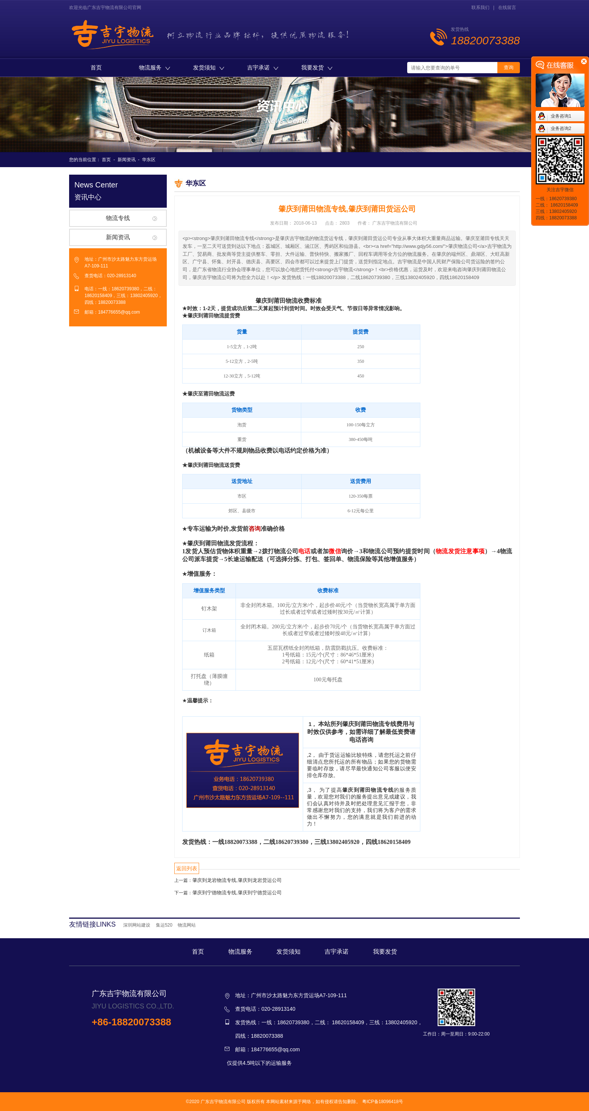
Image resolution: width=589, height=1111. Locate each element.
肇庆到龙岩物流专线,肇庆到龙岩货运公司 (237, 880)
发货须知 (208, 67)
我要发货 (316, 67)
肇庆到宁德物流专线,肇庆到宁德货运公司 (237, 892)
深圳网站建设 (136, 925)
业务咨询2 (561, 128)
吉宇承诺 (262, 67)
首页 (96, 67)
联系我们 (480, 7)
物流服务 (154, 67)
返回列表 (186, 868)
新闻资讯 (127, 159)
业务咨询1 (561, 116)
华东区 (149, 159)
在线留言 (507, 7)
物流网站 (187, 925)
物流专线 (118, 218)
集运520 (164, 925)
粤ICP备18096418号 (382, 1101)
